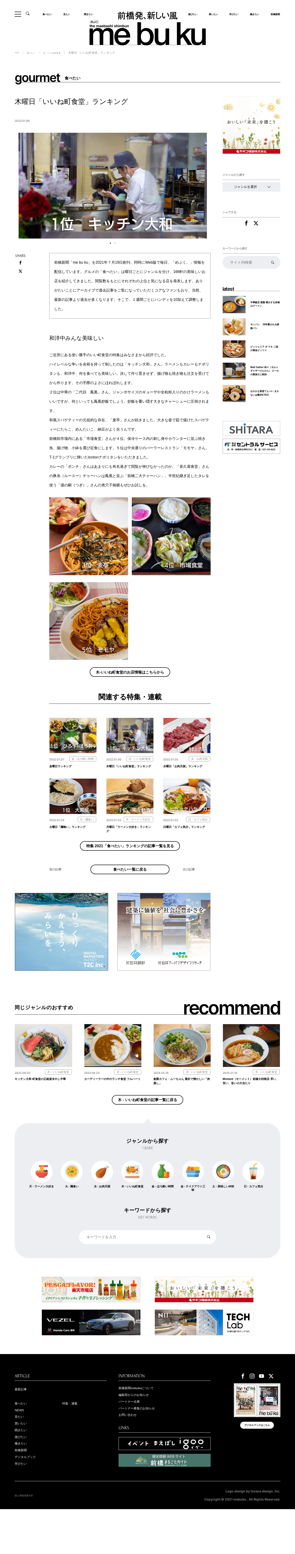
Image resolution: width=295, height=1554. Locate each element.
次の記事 (191, 899)
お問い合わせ (131, 1455)
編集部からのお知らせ (139, 1433)
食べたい (49, 14)
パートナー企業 (133, 1440)
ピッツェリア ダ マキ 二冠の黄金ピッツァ (264, 351)
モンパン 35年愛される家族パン (264, 329)
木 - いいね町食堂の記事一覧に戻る (147, 1134)
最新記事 (23, 1427)
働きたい (253, 14)
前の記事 (57, 899)
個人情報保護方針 (28, 1540)
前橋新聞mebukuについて (143, 1426)
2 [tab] (115, 243)
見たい (68, 14)
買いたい (212, 14)
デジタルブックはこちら (257, 1467)
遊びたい (23, 1479)
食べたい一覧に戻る (130, 893)
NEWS (21, 1449)
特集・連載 (72, 1442)
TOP (18, 52)
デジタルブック (29, 1501)
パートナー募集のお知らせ (144, 1448)
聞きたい (87, 14)
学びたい (232, 14)
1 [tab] (110, 243)
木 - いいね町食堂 (59, 52)
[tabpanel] (113, 186)
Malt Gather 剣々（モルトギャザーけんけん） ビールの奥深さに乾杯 (265, 375)
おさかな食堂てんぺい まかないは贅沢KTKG (265, 398)
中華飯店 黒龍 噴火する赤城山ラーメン (265, 307)
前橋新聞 (273, 14)
